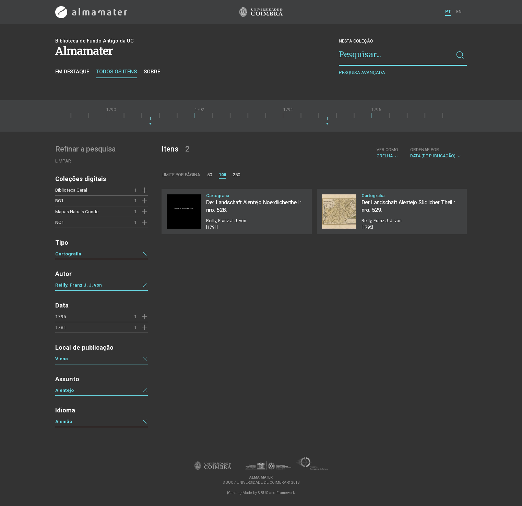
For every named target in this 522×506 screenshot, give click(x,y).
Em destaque (72, 72)
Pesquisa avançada (362, 72)
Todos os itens (116, 72)
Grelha (388, 153)
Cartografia (68, 253)
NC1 (59, 222)
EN (459, 11)
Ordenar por (424, 149)
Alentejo (64, 390)
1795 (60, 316)
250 (236, 174)
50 (209, 174)
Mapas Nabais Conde (76, 211)
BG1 (59, 200)
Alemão (63, 421)
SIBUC (263, 493)
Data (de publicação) (436, 153)
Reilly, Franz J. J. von (78, 285)
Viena (61, 358)
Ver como (387, 149)
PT (448, 11)
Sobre (152, 72)
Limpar (63, 161)
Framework (285, 493)
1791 (60, 327)
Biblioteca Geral (71, 190)
